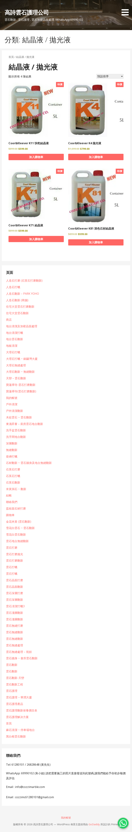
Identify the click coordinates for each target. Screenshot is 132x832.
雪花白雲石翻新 (16, 534)
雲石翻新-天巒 (15, 678)
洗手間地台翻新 (16, 437)
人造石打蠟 (13, 287)
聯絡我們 (11, 502)
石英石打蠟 (13, 476)
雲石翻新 (11, 665)
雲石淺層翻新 (14, 613)
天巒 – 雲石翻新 (16, 378)
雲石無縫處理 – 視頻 (19, 652)
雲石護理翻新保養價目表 (21, 710)
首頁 (11, 57)
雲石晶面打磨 (14, 580)
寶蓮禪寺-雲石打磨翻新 (20, 385)
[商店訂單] (109, 76)
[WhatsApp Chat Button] (123, 823)
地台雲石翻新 (14, 339)
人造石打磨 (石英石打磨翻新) (24, 280)
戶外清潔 (11, 404)
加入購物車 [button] (36, 157)
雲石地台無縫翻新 (17, 541)
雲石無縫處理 (14, 645)
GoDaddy (94, 824)
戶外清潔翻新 (14, 411)
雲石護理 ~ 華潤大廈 (19, 697)
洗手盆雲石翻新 (16, 430)
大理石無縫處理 (16, 365)
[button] (126, 8)
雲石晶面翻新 (14, 587)
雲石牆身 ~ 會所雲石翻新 (22, 658)
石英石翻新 (13, 482)
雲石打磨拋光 (14, 554)
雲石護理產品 (14, 704)
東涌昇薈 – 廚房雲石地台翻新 (24, 424)
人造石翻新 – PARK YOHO (22, 294)
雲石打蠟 (11, 567)
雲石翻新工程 (14, 684)
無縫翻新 (11, 450)
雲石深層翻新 (14, 600)
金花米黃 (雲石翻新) (18, 522)
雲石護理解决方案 (17, 717)
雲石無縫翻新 (14, 632)
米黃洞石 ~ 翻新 (16, 489)
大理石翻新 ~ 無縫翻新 (20, 372)
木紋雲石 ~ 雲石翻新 (19, 417)
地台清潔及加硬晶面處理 (21, 326)
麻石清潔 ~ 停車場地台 (20, 730)
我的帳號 (11, 398)
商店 (9, 320)
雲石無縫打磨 (14, 626)
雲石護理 (11, 691)
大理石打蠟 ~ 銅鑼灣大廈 (22, 359)
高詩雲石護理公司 (27, 12)
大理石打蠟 (13, 352)
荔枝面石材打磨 (16, 508)
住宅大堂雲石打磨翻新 (20, 306)
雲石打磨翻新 (14, 560)
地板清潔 (11, 346)
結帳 (9, 495)
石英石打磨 (13, 469)
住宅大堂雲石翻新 (17, 313)
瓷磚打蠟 (11, 456)
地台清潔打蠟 (14, 333)
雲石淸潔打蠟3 (15, 606)
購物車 (10, 515)
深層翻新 (11, 443)
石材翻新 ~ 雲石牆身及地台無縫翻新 (29, 463)
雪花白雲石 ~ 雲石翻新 (20, 528)
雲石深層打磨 (14, 593)
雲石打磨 (11, 548)
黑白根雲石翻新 (16, 736)
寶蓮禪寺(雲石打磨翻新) (21, 391)
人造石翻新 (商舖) (17, 300)
